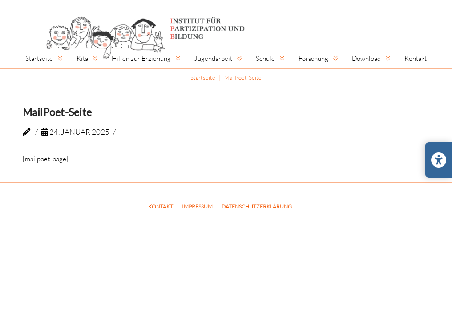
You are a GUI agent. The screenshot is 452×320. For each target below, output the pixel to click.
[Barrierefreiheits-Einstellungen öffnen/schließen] (438, 160)
